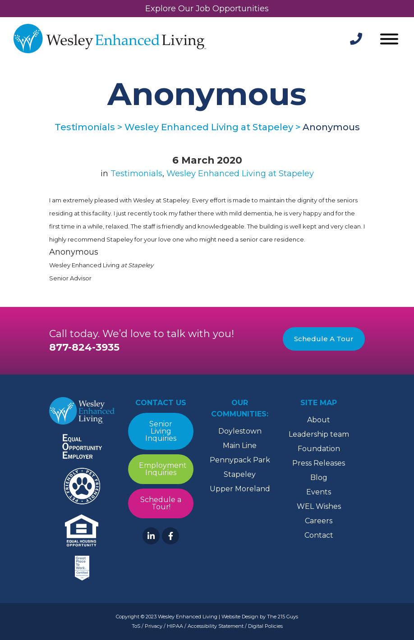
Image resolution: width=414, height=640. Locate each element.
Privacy (153, 626)
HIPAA (175, 626)
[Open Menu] (389, 40)
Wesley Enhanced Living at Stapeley (240, 173)
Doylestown (240, 431)
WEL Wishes (319, 506)
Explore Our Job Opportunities (207, 9)
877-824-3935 (84, 347)
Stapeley (240, 474)
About (318, 420)
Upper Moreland (240, 489)
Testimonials (136, 173)
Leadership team (319, 434)
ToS (136, 626)
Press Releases (318, 463)
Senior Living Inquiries (160, 431)
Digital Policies (265, 626)
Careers (318, 521)
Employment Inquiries (163, 469)
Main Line (240, 445)
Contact (318, 535)
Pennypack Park (240, 460)
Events (318, 492)
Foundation (319, 448)
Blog (318, 477)
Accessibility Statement (216, 626)
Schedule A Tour (324, 338)
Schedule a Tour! (160, 503)
